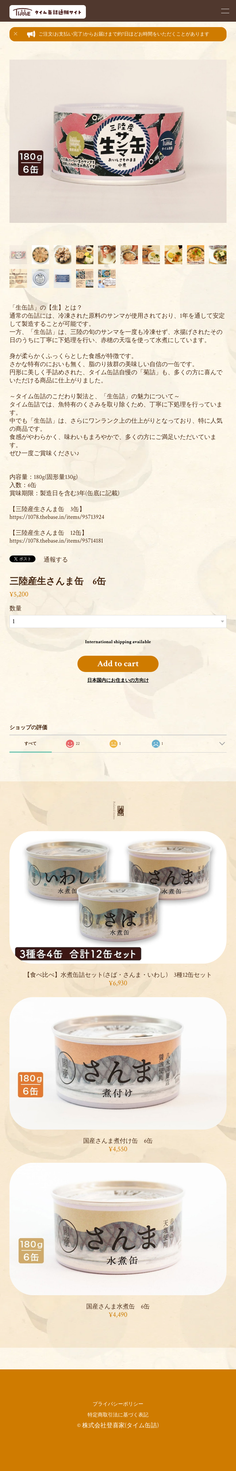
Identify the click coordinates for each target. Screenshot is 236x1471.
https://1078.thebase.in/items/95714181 (56, 541)
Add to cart (118, 663)
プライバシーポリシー (118, 1404)
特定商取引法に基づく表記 (118, 1414)
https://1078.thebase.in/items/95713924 (56, 517)
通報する (56, 560)
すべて (30, 743)
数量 (15, 608)
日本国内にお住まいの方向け (118, 680)
